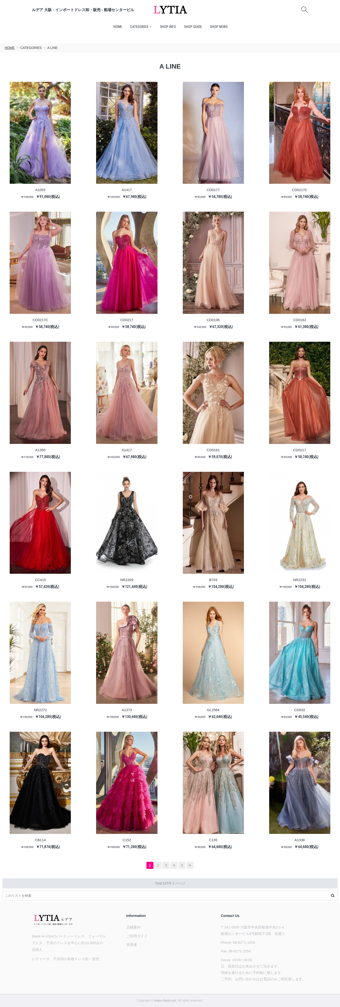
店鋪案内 (133, 927)
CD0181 (213, 449)
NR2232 (299, 579)
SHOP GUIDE (193, 27)
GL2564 (213, 709)
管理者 (131, 945)
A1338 (299, 839)
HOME (117, 27)
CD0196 (213, 319)
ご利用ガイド (137, 936)
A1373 (127, 709)
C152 (127, 839)
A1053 (40, 189)
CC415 (40, 579)
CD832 (299, 709)
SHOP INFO (168, 27)
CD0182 (299, 319)
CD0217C (299, 189)
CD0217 (126, 319)
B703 (213, 579)
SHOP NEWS (219, 27)
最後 (190, 865)
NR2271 (40, 709)
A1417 (127, 189)
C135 (213, 839)
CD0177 (213, 189)
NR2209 (126, 579)
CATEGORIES (139, 27)
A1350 (40, 449)
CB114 (40, 839)
